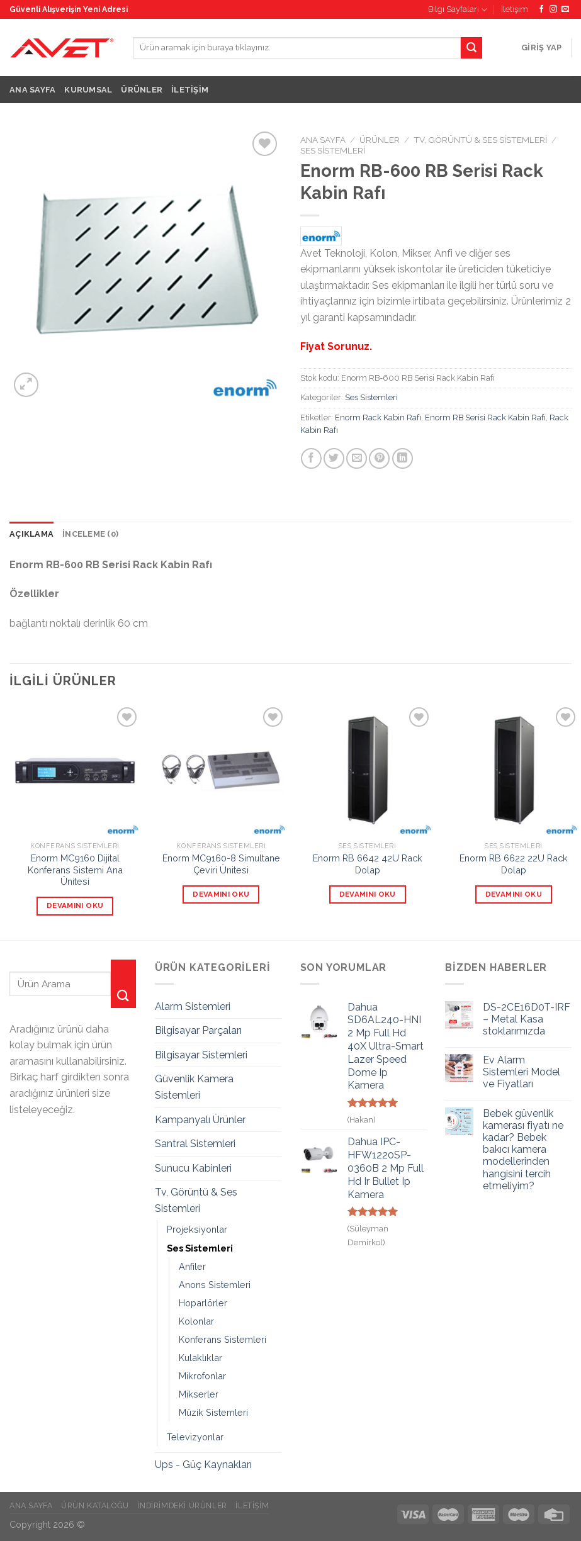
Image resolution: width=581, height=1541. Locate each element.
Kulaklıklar (200, 1357)
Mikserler (198, 1394)
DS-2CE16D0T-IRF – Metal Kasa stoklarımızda (526, 1019)
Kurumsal (88, 89)
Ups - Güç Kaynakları (203, 1465)
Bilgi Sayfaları (457, 10)
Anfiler (192, 1266)
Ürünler (141, 89)
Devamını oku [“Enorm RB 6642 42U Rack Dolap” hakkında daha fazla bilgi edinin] (367, 894)
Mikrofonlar (202, 1375)
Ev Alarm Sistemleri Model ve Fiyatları (521, 1072)
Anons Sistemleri (215, 1284)
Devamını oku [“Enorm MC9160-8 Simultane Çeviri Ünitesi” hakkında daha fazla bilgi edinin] (221, 894)
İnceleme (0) (90, 534)
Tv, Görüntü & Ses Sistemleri (480, 140)
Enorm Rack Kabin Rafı (378, 417)
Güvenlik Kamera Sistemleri (194, 1087)
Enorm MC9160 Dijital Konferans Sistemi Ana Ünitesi (75, 870)
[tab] (31, 534)
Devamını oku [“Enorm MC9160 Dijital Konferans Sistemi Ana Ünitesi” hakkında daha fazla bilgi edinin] (75, 905)
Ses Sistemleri (332, 150)
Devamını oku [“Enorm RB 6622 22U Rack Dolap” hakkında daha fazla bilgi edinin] (513, 894)
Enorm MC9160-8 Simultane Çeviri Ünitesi (221, 864)
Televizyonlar (195, 1437)
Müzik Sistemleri (213, 1412)
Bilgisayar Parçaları (198, 1030)
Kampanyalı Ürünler (200, 1120)
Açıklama (31, 534)
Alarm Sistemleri (192, 1006)
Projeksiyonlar (197, 1229)
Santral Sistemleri (195, 1144)
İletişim (514, 9)
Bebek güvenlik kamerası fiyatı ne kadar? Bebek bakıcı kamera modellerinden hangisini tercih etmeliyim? (523, 1149)
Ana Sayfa (32, 89)
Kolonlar (196, 1321)
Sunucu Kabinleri (193, 1168)
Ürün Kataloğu (95, 1505)
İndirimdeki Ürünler (182, 1505)
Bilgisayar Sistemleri (201, 1055)
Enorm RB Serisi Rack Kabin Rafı (485, 417)
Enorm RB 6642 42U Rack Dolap (367, 864)
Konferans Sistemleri (222, 1339)
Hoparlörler (203, 1302)
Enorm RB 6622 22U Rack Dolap (514, 864)
